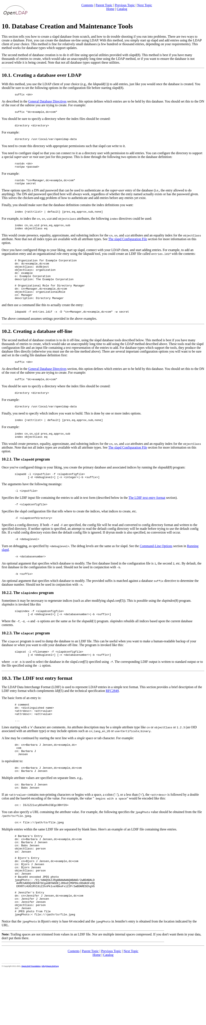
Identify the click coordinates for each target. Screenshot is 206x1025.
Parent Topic (104, 5)
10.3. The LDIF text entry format (37, 705)
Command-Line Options (156, 570)
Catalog (122, 9)
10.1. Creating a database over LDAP (41, 75)
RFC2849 (112, 718)
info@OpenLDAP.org (50, 1020)
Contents (87, 5)
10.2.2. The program (28, 618)
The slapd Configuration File (127, 246)
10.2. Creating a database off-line (37, 347)
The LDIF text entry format (146, 519)
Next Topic (144, 5)
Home (110, 9)
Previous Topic (125, 5)
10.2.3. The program (26, 659)
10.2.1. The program (26, 479)
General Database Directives (47, 102)
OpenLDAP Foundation (31, 1020)
